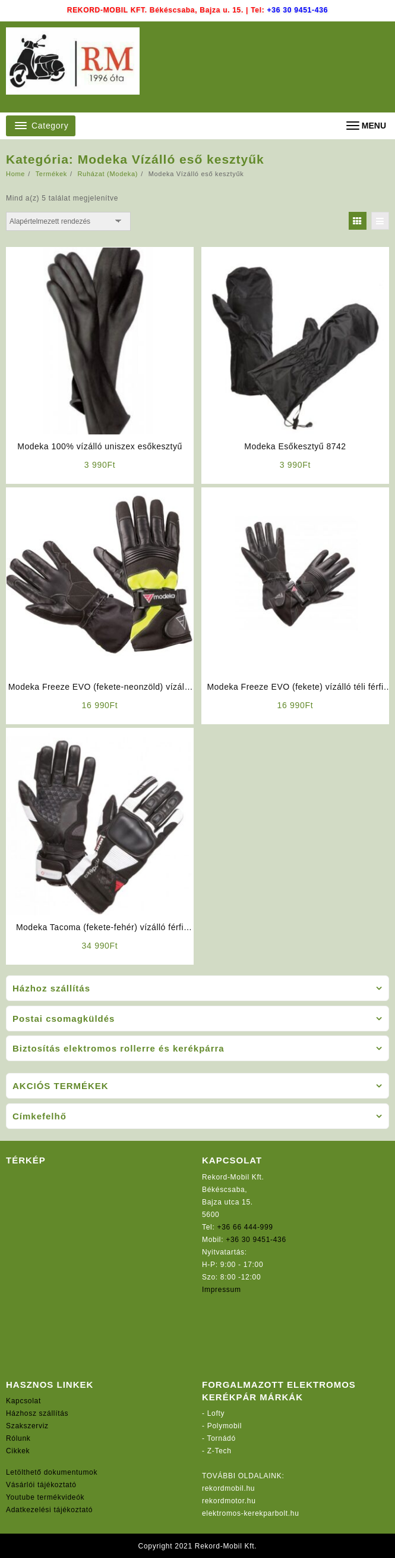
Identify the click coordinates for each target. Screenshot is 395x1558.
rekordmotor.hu (229, 1501)
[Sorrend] (68, 221)
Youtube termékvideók (45, 1497)
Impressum (221, 1289)
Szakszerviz (27, 1426)
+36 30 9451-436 (297, 10)
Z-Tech (219, 1451)
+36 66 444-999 (245, 1227)
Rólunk (18, 1438)
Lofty (216, 1413)
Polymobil (224, 1426)
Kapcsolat (23, 1401)
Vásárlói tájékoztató (41, 1485)
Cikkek (18, 1451)
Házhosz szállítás (37, 1413)
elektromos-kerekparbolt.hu (250, 1513)
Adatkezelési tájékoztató (49, 1510)
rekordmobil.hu (228, 1488)
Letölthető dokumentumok (51, 1472)
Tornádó (221, 1438)
